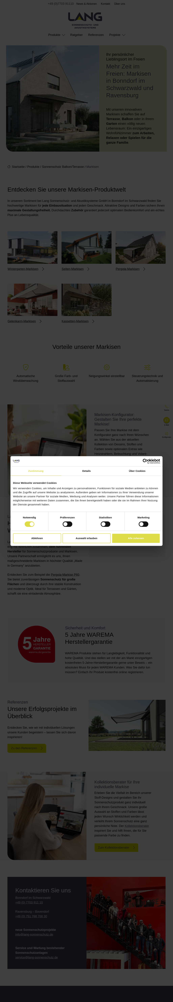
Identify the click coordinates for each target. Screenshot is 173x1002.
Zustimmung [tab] (36, 470)
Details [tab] (86, 470)
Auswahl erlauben (86, 538)
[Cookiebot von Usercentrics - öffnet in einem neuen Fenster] (145, 461)
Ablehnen (37, 538)
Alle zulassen (136, 538)
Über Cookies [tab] (137, 470)
